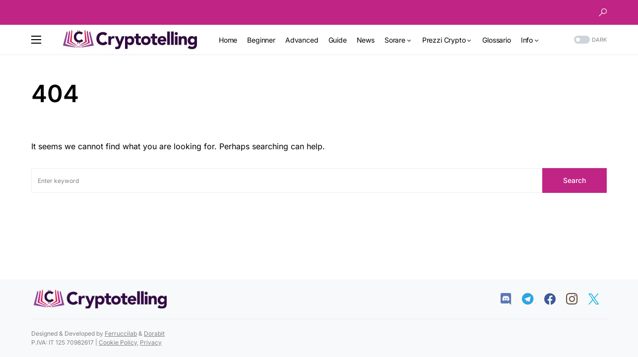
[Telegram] (532, 299)
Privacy (151, 342)
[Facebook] (555, 299)
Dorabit (154, 333)
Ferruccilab (121, 333)
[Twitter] (598, 299)
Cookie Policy (118, 342)
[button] (603, 12)
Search (574, 180)
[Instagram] (577, 299)
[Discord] (511, 299)
